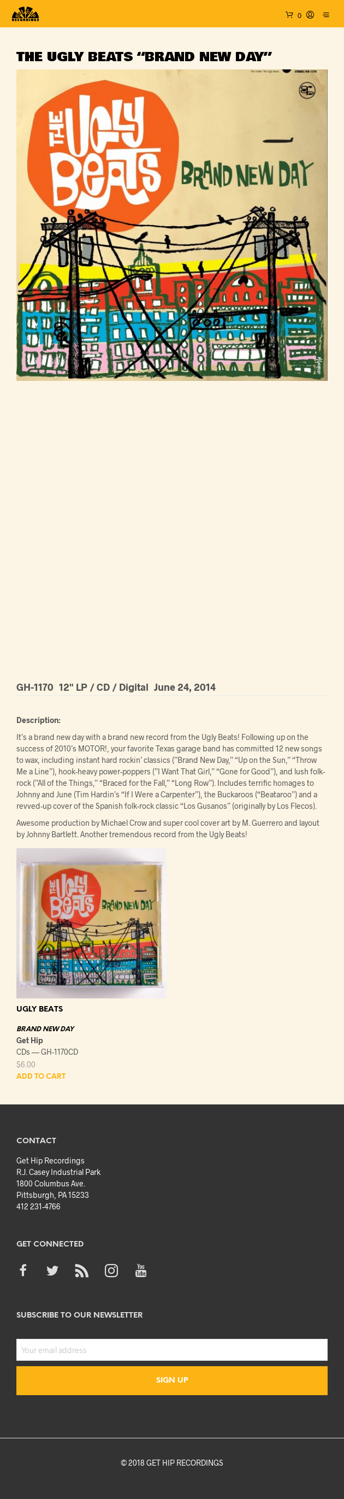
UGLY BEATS (39, 1010)
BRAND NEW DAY (45, 1029)
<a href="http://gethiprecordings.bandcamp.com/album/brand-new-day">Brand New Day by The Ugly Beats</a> (172, 529)
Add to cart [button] (41, 1076)
